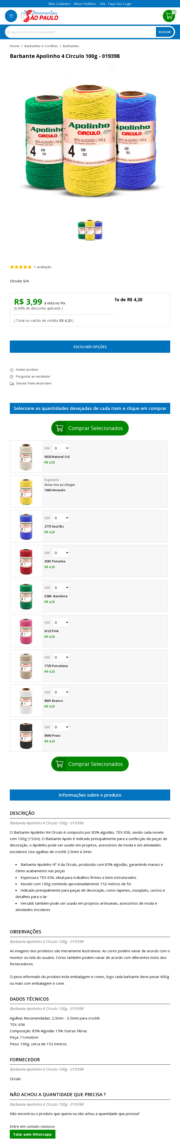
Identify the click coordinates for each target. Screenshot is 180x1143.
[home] (39, 16)
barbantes (71, 46)
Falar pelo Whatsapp (32, 1134)
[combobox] (90, 32)
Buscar (165, 32)
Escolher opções (90, 346)
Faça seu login (120, 3)
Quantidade (60, 448)
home (14, 46)
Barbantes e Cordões (41, 46)
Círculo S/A (19, 281)
